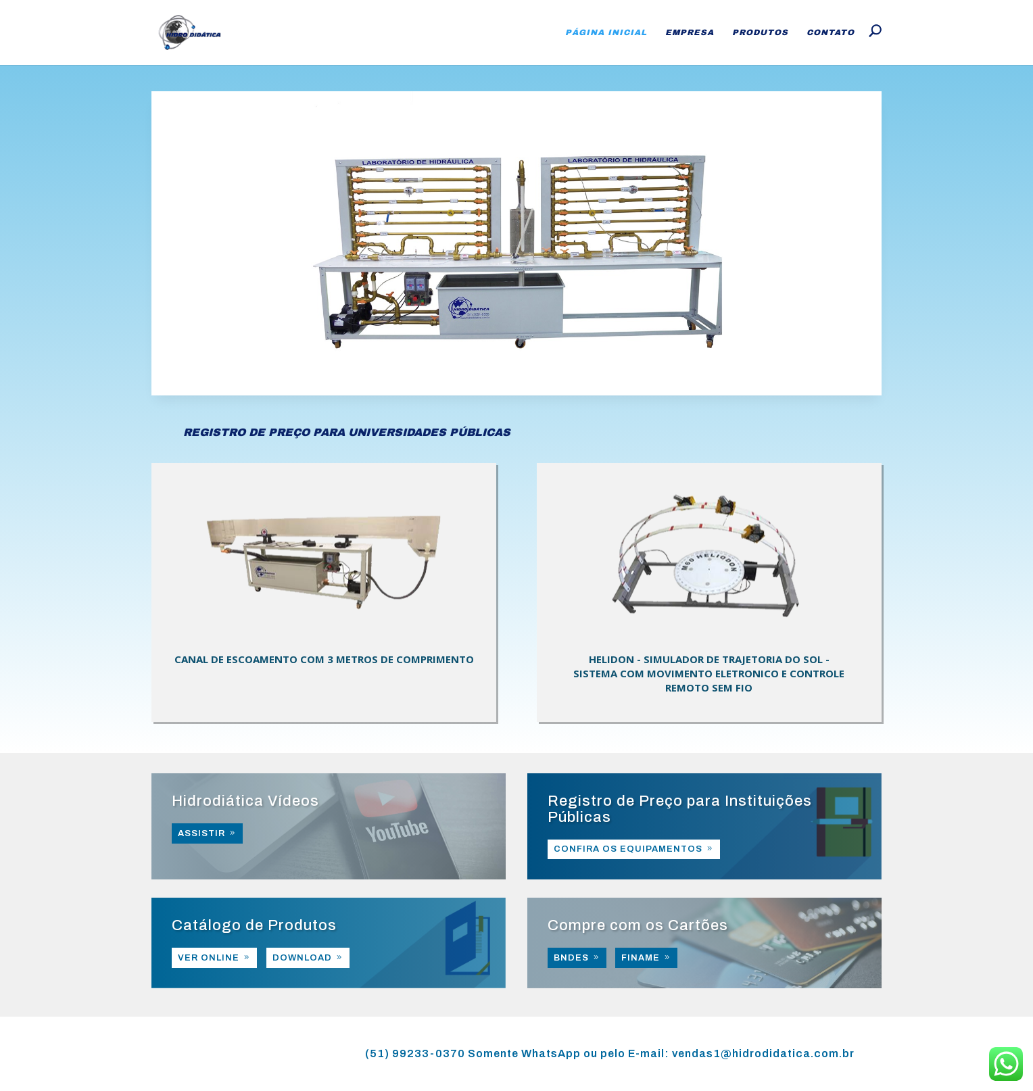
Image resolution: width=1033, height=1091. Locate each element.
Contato (831, 32)
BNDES (571, 958)
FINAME (640, 958)
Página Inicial (606, 32)
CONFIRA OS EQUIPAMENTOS (628, 849)
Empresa (689, 32)
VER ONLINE (208, 958)
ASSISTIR (201, 833)
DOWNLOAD (302, 958)
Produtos (760, 32)
